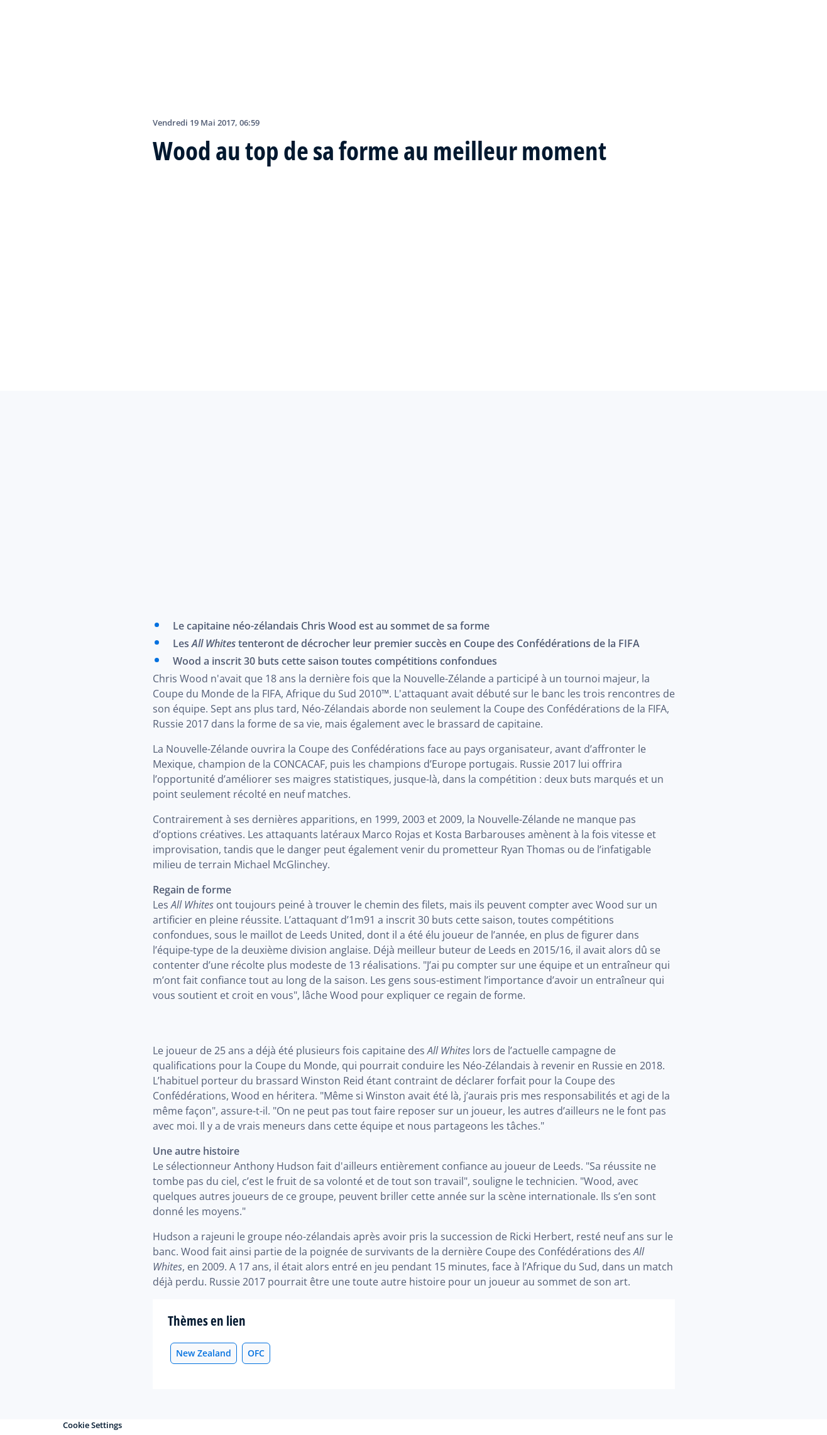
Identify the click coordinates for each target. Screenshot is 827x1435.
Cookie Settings (92, 1425)
